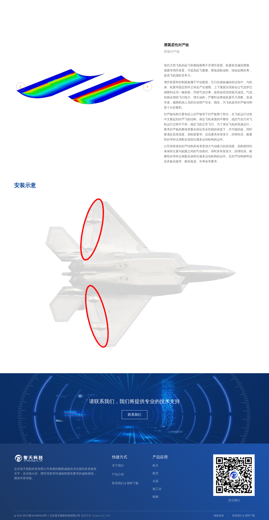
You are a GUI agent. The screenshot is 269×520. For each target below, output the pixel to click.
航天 (155, 465)
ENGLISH (230, 4)
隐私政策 (219, 515)
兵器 (155, 481)
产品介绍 (162, 13)
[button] (147, 86)
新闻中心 (198, 13)
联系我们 (134, 414)
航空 (155, 473)
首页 (147, 13)
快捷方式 (119, 457)
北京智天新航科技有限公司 (65, 515)
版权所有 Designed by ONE (95, 515)
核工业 (157, 489)
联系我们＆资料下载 (241, 13)
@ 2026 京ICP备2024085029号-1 (31, 515)
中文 (240, 4)
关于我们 (216, 13)
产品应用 (180, 13)
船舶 (155, 496)
